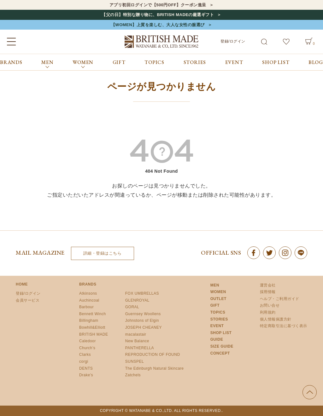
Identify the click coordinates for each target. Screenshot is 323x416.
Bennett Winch (92, 314)
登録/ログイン (232, 41)
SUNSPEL (134, 361)
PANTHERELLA (139, 348)
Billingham (88, 320)
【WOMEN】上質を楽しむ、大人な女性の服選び (158, 24)
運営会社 (268, 285)
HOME (22, 284)
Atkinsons (88, 293)
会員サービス (27, 300)
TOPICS (154, 62)
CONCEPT (220, 353)
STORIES (195, 62)
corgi (83, 361)
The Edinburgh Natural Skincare (154, 368)
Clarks (85, 354)
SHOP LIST (275, 62)
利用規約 (268, 312)
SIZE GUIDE (221, 346)
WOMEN (218, 292)
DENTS (86, 368)
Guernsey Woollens (143, 314)
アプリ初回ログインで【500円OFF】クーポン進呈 (157, 5)
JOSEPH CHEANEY (143, 327)
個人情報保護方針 (275, 319)
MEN (214, 285)
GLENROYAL (137, 300)
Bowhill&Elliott (92, 327)
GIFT (119, 62)
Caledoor (87, 341)
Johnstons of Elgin (142, 320)
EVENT (234, 62)
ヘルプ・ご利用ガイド (279, 299)
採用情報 (268, 292)
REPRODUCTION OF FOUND (152, 354)
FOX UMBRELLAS (142, 293)
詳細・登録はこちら (102, 253)
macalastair (135, 334)
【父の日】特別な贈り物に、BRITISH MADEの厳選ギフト (158, 14)
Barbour (86, 307)
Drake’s (86, 375)
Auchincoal (89, 300)
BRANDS (11, 62)
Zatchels (133, 375)
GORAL (132, 307)
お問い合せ (270, 305)
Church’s (87, 348)
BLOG (315, 62)
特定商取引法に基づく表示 (283, 326)
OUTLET (218, 299)
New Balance (137, 341)
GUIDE (216, 339)
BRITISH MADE (93, 334)
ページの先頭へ (309, 392)
